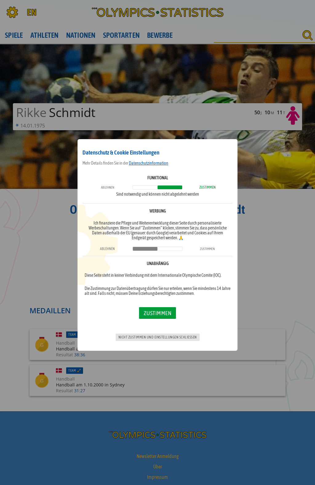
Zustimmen (158, 313)
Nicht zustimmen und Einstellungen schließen (157, 337)
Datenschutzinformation (148, 163)
